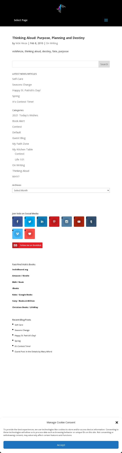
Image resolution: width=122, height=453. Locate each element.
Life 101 (20, 147)
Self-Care (17, 66)
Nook (21, 269)
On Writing (52, 30)
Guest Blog (19, 125)
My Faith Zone (20, 131)
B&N (14, 269)
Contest (17, 114)
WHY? (16, 164)
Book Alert (18, 108)
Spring (16, 83)
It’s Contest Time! (23, 89)
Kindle (26, 263)
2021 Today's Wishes (25, 102)
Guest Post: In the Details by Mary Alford (33, 339)
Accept (61, 445)
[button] (117, 422)
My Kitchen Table (22, 137)
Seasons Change (22, 72)
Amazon (16, 263)
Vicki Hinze (21, 30)
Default (16, 120)
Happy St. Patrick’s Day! (26, 77)
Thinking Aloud (20, 158)
